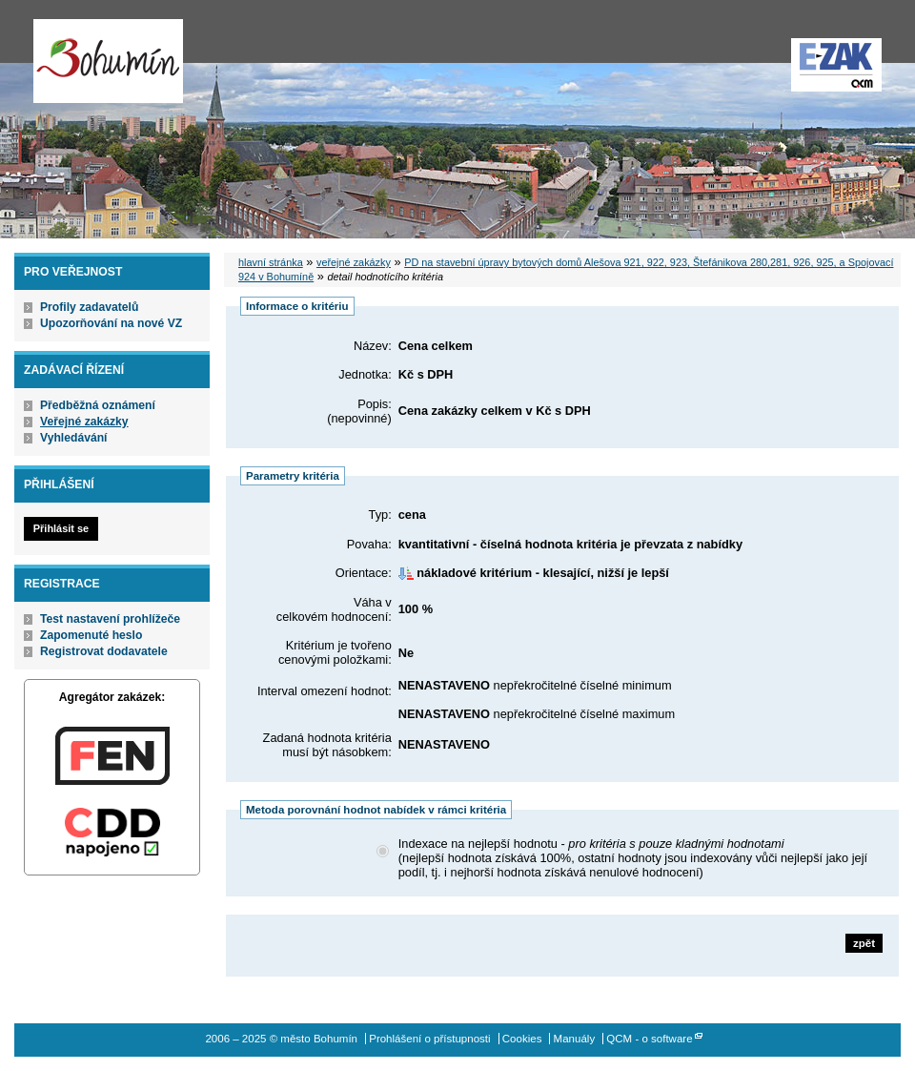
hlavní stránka (270, 262)
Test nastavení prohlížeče (110, 619)
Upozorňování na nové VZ (111, 323)
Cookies (522, 1038)
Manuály (575, 1038)
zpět (864, 943)
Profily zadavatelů (89, 307)
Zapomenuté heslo (91, 635)
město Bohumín (108, 61)
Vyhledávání (74, 437)
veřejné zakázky (353, 262)
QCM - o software (649, 1038)
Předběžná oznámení (97, 405)
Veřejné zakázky (84, 421)
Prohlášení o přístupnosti (429, 1038)
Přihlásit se (61, 528)
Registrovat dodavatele (104, 651)
